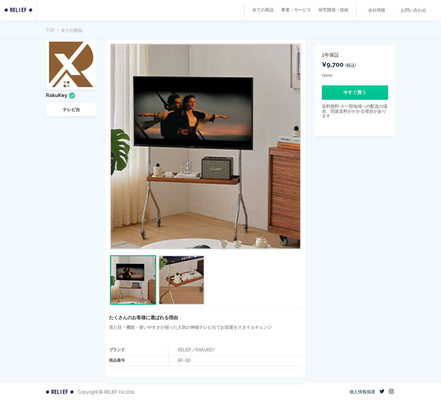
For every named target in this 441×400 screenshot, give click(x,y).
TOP (50, 30)
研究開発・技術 (333, 9)
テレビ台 (71, 109)
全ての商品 (263, 9)
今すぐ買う (354, 92)
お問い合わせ (413, 10)
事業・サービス (296, 9)
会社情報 (376, 10)
